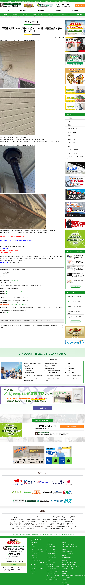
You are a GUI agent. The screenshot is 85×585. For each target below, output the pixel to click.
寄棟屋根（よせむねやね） (20, 526)
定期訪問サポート (50, 561)
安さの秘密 (34, 566)
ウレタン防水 (62, 518)
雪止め (43, 521)
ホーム (7, 10)
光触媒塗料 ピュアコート (68, 561)
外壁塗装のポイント (50, 564)
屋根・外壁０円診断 (50, 546)
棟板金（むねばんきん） (42, 525)
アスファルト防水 (53, 518)
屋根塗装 (15, 14)
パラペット (39, 528)
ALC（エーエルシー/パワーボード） (61, 516)
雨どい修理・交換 (37, 14)
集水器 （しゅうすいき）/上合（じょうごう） (20, 525)
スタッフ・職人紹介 (66, 577)
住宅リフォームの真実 (50, 562)
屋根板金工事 (78, 14)
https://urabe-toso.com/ (6, 275)
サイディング (48, 516)
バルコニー (38, 518)
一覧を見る (75, 286)
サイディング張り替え (74, 150)
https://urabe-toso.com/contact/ (15, 312)
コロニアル (70, 528)
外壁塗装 (5, 14)
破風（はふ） (63, 525)
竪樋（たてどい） (31, 528)
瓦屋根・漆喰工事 (52, 14)
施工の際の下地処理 (50, 553)
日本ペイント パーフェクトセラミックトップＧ (73, 566)
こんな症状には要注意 (51, 557)
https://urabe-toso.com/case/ (14, 291)
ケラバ (11, 526)
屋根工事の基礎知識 (50, 581)
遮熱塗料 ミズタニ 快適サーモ (69, 548)
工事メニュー (34, 544)
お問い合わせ (64, 582)
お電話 (2, 262)
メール (6, 262)
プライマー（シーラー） (37, 516)
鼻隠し (13, 528)
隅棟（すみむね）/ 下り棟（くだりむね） (61, 526)
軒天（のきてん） (54, 525)
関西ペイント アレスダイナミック (69, 546)
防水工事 (25, 14)
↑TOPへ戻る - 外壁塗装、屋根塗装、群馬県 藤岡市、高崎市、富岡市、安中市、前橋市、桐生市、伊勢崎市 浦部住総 (42, 534)
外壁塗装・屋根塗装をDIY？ (52, 577)
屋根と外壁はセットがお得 (52, 579)
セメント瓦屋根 (46, 519)
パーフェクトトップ (66, 557)
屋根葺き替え (71, 142)
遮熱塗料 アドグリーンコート (68, 564)
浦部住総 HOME (34, 542)
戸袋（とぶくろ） (42, 523)
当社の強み (64, 571)
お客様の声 (34, 571)
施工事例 (58, 10)
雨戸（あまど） (51, 523)
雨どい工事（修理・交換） (37, 551)
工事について (23, 10)
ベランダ (45, 518)
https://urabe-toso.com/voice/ (14, 293)
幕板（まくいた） (61, 523)
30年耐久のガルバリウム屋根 (52, 575)
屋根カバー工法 (66, 14)
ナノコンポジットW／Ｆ (67, 553)
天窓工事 (70, 146)
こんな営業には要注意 (51, 568)
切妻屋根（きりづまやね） (34, 526)
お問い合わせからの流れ (51, 548)
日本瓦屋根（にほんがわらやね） (59, 519)
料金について (42, 10)
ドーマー (75, 526)
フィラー (28, 516)
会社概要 (64, 573)
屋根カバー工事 (35, 557)
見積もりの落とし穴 (50, 573)
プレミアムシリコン (66, 559)
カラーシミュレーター (51, 551)
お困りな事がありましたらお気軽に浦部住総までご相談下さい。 (17, 240)
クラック (13, 516)
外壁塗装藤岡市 (75, 337)
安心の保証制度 (49, 559)
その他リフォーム (72, 153)
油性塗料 (73, 516)
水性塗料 (16, 518)
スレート (64, 528)
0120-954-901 (64, 4)
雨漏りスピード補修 (50, 550)
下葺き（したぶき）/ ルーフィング (55, 521)
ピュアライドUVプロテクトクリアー (70, 562)
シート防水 (69, 518)
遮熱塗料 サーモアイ (66, 555)
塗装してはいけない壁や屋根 (52, 570)
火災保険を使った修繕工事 (37, 568)
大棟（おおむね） (46, 526)
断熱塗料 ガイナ (65, 550)
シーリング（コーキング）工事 (27, 518)
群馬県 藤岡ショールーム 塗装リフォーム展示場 (73, 575)
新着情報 (64, 579)
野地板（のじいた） (69, 521)
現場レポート (34, 573)
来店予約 (63, 581)
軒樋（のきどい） (21, 528)
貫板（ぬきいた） (72, 525)
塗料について (64, 542)
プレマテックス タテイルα (68, 544)
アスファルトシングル (55, 528)
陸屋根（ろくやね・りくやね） (34, 519)
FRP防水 (46, 528)
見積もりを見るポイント (51, 571)
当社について (76, 10)
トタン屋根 (71, 519)
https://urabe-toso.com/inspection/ (20, 304)
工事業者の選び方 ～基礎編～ (53, 566)
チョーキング (21, 516)
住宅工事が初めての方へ (51, 544)
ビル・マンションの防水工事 (38, 562)
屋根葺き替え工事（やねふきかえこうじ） (31, 521)
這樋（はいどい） (71, 523)
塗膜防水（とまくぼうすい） (18, 519)
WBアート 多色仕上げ (67, 551)
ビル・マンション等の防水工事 (75, 157)
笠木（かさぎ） (14, 523)
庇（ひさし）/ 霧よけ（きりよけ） (28, 523)
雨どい (33, 525)
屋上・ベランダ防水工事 (37, 550)
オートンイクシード (50, 555)
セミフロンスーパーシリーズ (68, 568)
